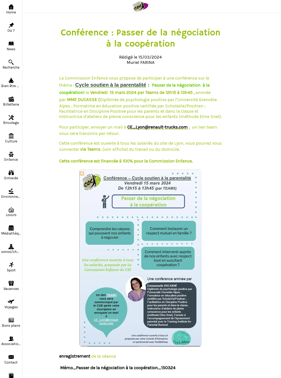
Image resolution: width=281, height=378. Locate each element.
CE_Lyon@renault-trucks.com (157, 127)
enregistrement (75, 356)
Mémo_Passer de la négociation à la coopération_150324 (117, 367)
